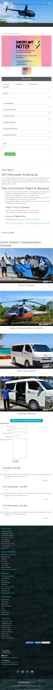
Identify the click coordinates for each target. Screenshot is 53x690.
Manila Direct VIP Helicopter (9, 569)
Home (3, 25)
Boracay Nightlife (6, 606)
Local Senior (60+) (9, 116)
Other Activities (5, 591)
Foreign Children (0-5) (10, 128)
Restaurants (4, 604)
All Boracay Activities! (7, 576)
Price (4, 143)
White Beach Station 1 (7, 533)
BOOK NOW (10, 154)
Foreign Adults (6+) (9, 122)
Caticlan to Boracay (6, 631)
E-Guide (3, 610)
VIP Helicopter (5, 563)
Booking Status (5, 612)
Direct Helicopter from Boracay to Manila (27, 223)
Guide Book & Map (6, 623)
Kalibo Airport (5, 633)
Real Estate (4, 601)
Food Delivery (5, 614)
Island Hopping (5, 582)
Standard (4, 559)
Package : (6, 87)
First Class (4, 561)
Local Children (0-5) (9, 109)
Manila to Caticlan (6, 629)
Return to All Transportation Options (26, 420)
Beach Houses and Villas (8, 543)
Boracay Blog (5, 599)
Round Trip (33, 84)
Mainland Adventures (7, 638)
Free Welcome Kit (6, 625)
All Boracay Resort (6, 531)
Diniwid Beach (5, 541)
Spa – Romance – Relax (7, 586)
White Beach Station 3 (7, 537)
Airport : (5, 93)
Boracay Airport (5, 627)
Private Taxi (4, 565)
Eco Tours (4, 580)
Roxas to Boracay (6, 636)
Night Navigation (6, 567)
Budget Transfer (5, 557)
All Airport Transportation (8, 554)
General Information (7, 621)
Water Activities (5, 588)
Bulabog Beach (5, 539)
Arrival (7, 84)
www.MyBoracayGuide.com (23, 686)
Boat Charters (5, 578)
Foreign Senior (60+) (9, 135)
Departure (19, 84)
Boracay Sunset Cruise (7, 593)
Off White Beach (6, 546)
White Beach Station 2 (7, 535)
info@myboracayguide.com (10, 657)
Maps (2, 608)
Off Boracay (4, 548)
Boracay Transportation (12, 25)
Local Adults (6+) (8, 103)
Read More (7, 478)
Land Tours (4, 584)
